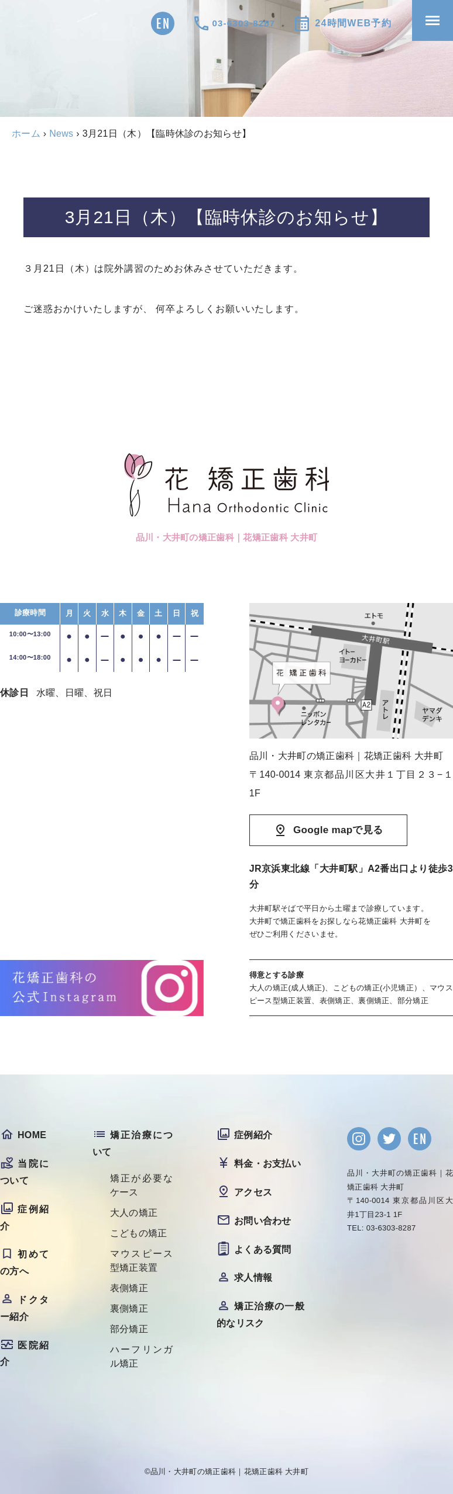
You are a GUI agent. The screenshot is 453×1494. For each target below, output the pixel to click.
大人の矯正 (134, 1213)
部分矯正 (129, 1329)
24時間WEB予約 (353, 23)
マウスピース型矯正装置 (142, 1261)
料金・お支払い (267, 1164)
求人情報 (253, 1277)
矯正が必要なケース (142, 1185)
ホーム (26, 133)
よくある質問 (262, 1249)
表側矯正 (129, 1288)
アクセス (253, 1192)
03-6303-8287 (244, 23)
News (61, 133)
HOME (32, 1135)
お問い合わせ (262, 1221)
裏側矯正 (129, 1308)
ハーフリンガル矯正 (142, 1356)
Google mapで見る (338, 830)
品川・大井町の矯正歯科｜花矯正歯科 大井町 (229, 1471)
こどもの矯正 (138, 1233)
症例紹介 (253, 1135)
